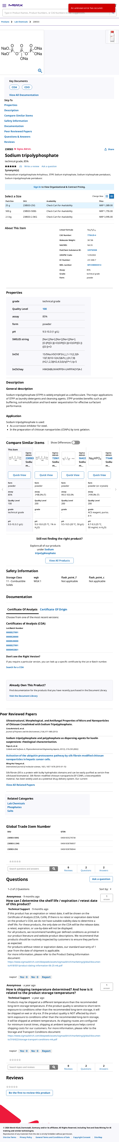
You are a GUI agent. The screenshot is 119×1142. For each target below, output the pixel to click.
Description (11, 110)
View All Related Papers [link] (20, 785)
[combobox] (59, 12)
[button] (107, 898)
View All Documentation (24, 94)
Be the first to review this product (31, 1093)
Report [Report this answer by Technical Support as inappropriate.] (46, 977)
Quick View (19, 475)
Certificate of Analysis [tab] (22, 609)
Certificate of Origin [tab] (53, 609)
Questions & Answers (17, 136)
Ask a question (101, 879)
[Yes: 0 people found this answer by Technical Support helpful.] (23, 977)
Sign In (37, 186)
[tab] (7, 21)
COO (27, 87)
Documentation (14, 126)
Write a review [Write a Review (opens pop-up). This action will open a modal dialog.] (31, 166)
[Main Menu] (4, 5)
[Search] (113, 12)
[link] (15, 861)
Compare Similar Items (18, 115)
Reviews (9, 142)
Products (5, 21)
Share (109, 149)
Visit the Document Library (23, 695)
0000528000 (12, 636)
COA (14, 87)
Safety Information (16, 121)
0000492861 (12, 649)
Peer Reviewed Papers (18, 131)
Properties (10, 105)
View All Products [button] (59, 560)
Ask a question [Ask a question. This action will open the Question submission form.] (49, 166)
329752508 (92, 250)
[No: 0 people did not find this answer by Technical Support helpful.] (35, 977)
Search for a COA (15, 667)
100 (45, 309)
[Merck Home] (16, 5)
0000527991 (12, 632)
